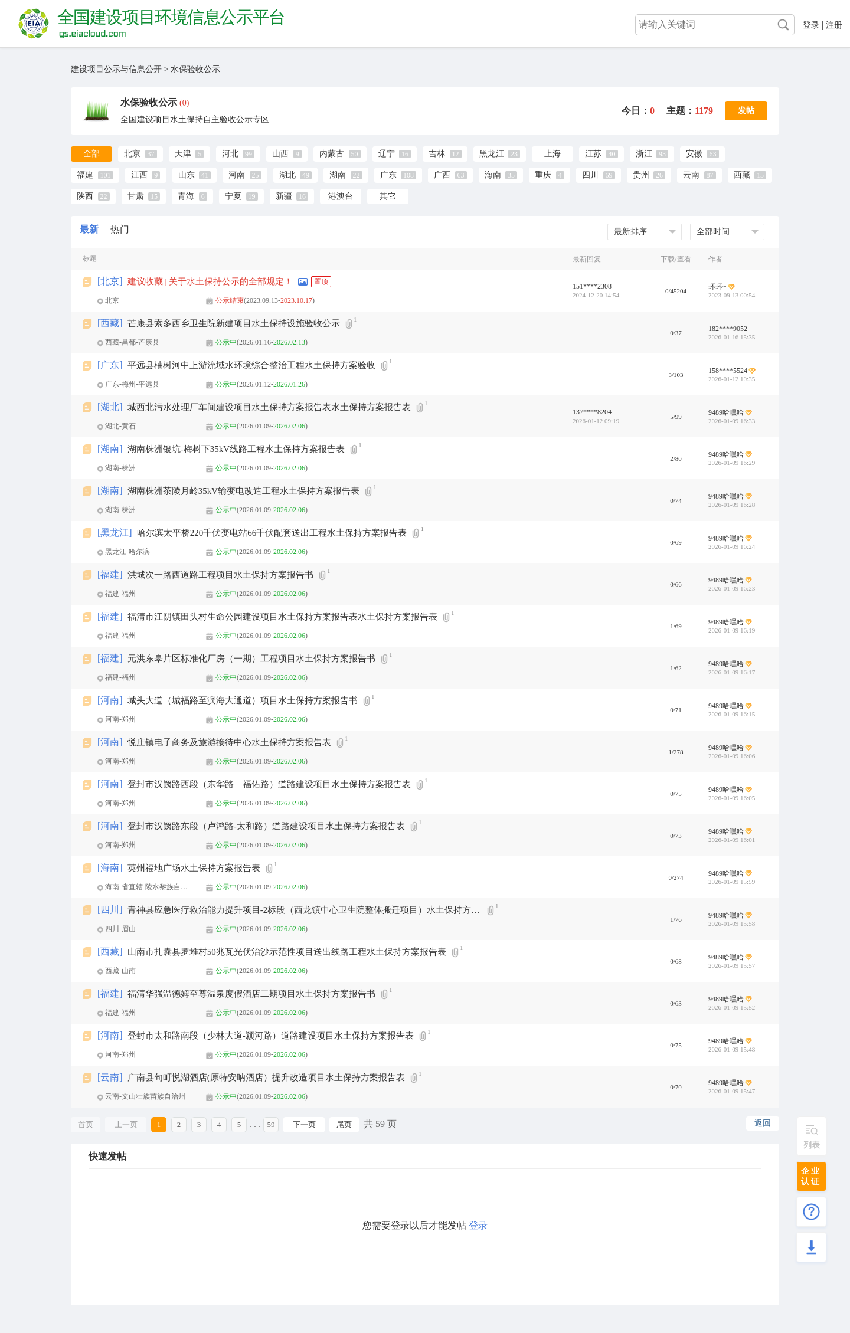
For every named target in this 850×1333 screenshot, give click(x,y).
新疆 (284, 196)
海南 (493, 175)
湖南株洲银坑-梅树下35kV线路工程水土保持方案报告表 (236, 449)
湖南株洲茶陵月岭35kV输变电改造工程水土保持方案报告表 (243, 491)
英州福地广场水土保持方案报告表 (194, 868)
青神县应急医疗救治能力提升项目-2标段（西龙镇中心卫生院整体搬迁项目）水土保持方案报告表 (305, 910)
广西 (442, 175)
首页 (85, 1124)
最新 (89, 229)
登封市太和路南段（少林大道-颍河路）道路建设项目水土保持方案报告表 (271, 1035)
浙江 (644, 153)
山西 (280, 153)
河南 (236, 175)
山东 (186, 175)
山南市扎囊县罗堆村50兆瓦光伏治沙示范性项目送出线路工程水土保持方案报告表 (287, 952)
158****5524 (727, 370)
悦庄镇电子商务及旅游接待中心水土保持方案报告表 (229, 742)
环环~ (717, 287)
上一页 (126, 1124)
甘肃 (136, 196)
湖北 (287, 175)
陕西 (85, 196)
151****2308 (592, 286)
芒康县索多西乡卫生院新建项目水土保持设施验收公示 (234, 323)
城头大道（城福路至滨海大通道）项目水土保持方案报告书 (243, 700)
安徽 (694, 153)
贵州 (641, 175)
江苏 (593, 153)
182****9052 (727, 329)
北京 (132, 153)
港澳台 (340, 196)
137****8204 (592, 412)
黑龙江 (491, 153)
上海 (552, 153)
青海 (186, 196)
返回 (762, 1123)
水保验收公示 (195, 69)
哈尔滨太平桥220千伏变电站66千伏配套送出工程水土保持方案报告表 (272, 533)
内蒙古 (331, 153)
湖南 (337, 175)
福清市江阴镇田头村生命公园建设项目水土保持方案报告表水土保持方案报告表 (282, 616)
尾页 (344, 1124)
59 (271, 1124)
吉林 (437, 153)
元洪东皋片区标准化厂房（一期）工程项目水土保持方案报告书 (251, 658)
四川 (590, 175)
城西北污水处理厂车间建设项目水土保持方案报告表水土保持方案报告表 (269, 407)
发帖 (746, 110)
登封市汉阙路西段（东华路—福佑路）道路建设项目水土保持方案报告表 (269, 784)
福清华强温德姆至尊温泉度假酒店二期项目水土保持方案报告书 (251, 993)
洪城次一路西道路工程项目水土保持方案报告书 (220, 574)
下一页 (304, 1124)
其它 (388, 196)
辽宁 (386, 153)
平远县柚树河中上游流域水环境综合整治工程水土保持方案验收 (251, 365)
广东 (388, 175)
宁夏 (233, 196)
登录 (811, 25)
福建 (85, 175)
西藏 (742, 175)
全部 (91, 153)
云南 (691, 175)
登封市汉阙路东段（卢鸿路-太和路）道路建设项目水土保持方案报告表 (266, 826)
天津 (183, 153)
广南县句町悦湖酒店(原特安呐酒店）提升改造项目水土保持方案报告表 (266, 1077)
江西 (139, 175)
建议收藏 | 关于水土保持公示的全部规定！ (210, 281)
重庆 (543, 175)
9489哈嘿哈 (726, 412)
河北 (230, 153)
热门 (119, 229)
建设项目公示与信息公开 (116, 69)
